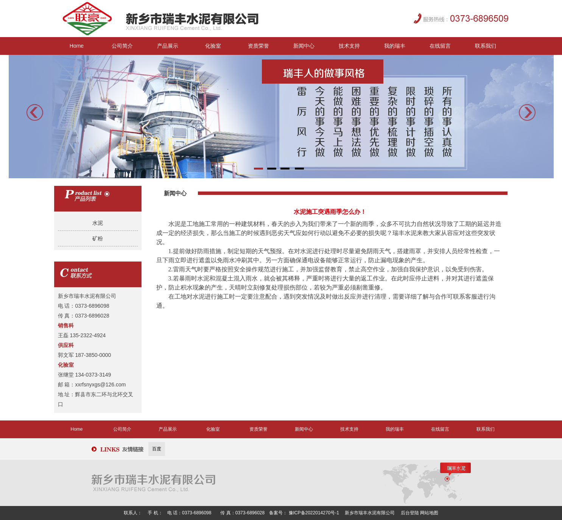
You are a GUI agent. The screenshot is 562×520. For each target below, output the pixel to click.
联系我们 (485, 46)
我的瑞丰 (394, 46)
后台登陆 (410, 512)
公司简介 (122, 46)
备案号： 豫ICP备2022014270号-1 (304, 512)
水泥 (97, 223)
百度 (156, 448)
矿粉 (97, 238)
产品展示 (167, 46)
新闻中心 (303, 46)
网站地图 (429, 512)
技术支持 (349, 46)
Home (77, 46)
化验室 (213, 46)
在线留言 (440, 46)
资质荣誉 (258, 46)
